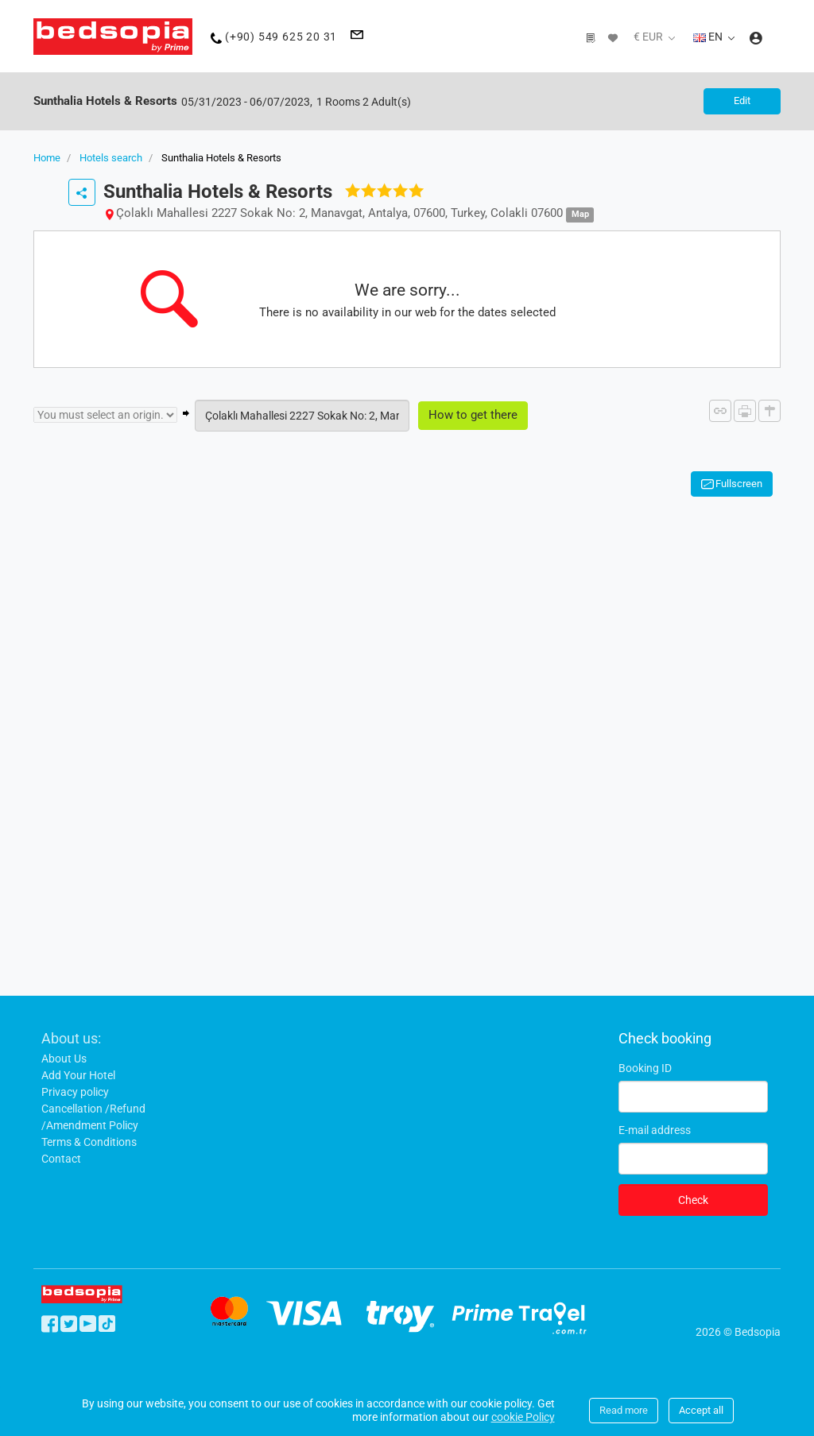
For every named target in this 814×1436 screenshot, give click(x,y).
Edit (740, 100)
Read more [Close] (623, 1410)
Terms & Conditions (89, 1141)
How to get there (472, 415)
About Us (64, 1057)
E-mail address (654, 1129)
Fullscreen (738, 483)
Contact (61, 1158)
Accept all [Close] (701, 1410)
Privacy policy (75, 1091)
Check (693, 1199)
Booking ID (645, 1067)
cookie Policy (523, 1417)
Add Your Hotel (78, 1074)
